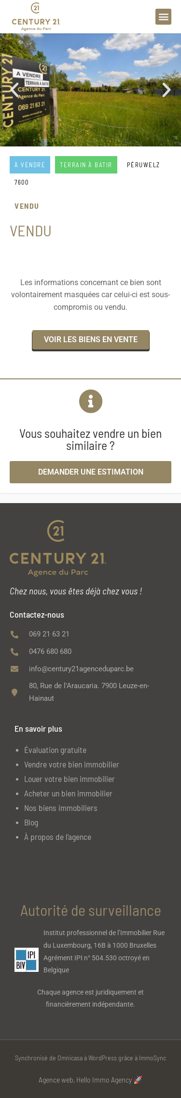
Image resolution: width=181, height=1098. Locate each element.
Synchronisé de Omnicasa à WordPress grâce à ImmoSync (90, 1058)
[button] (163, 17)
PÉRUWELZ (143, 165)
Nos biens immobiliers (60, 807)
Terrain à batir (86, 165)
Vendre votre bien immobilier (71, 764)
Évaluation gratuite (55, 749)
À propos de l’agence (57, 836)
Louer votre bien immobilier (69, 778)
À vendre (29, 165)
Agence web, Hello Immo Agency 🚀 (91, 1079)
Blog (31, 822)
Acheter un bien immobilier (68, 793)
